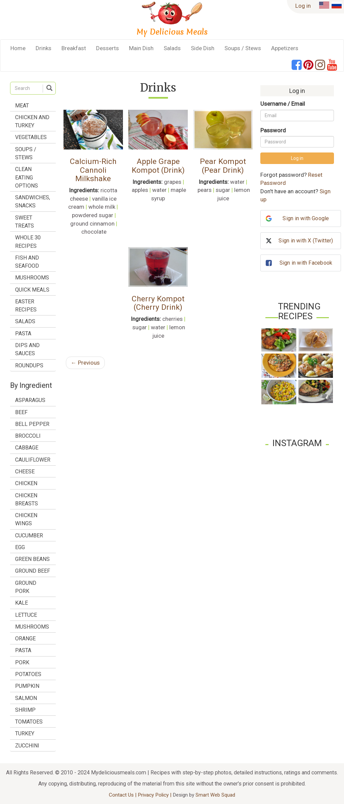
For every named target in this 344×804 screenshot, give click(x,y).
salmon (26, 698)
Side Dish (202, 48)
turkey (24, 733)
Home (18, 48)
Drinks (43, 48)
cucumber (29, 535)
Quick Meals (32, 290)
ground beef (32, 571)
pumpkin (27, 686)
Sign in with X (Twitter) (305, 240)
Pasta (23, 333)
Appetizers (284, 48)
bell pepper (32, 424)
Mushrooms (32, 277)
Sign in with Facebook (306, 263)
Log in (303, 5)
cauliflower (32, 460)
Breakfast (73, 48)
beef (21, 412)
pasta (23, 650)
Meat (22, 105)
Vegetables (31, 137)
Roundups (29, 365)
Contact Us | (123, 795)
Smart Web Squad (215, 795)
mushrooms (32, 627)
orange (25, 638)
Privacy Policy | (155, 795)
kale (21, 603)
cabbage (26, 447)
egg (20, 547)
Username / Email (282, 103)
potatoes (28, 674)
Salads (172, 48)
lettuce (26, 615)
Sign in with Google (306, 218)
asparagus (30, 400)
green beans (32, 559)
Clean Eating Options (26, 177)
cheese (25, 471)
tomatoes (29, 721)
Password (273, 130)
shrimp (25, 710)
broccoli (28, 436)
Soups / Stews (242, 48)
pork (22, 662)
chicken (26, 483)
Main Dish (141, 48)
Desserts (107, 48)
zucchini (27, 745)
